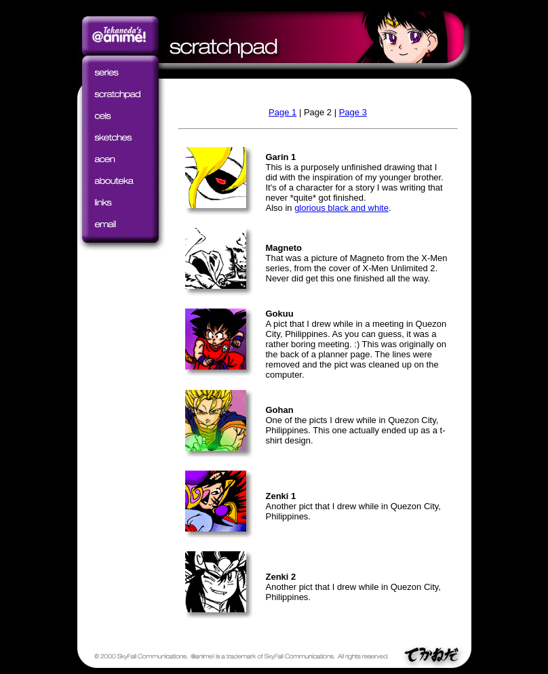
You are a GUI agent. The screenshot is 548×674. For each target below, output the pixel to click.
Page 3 (353, 112)
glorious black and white (341, 208)
